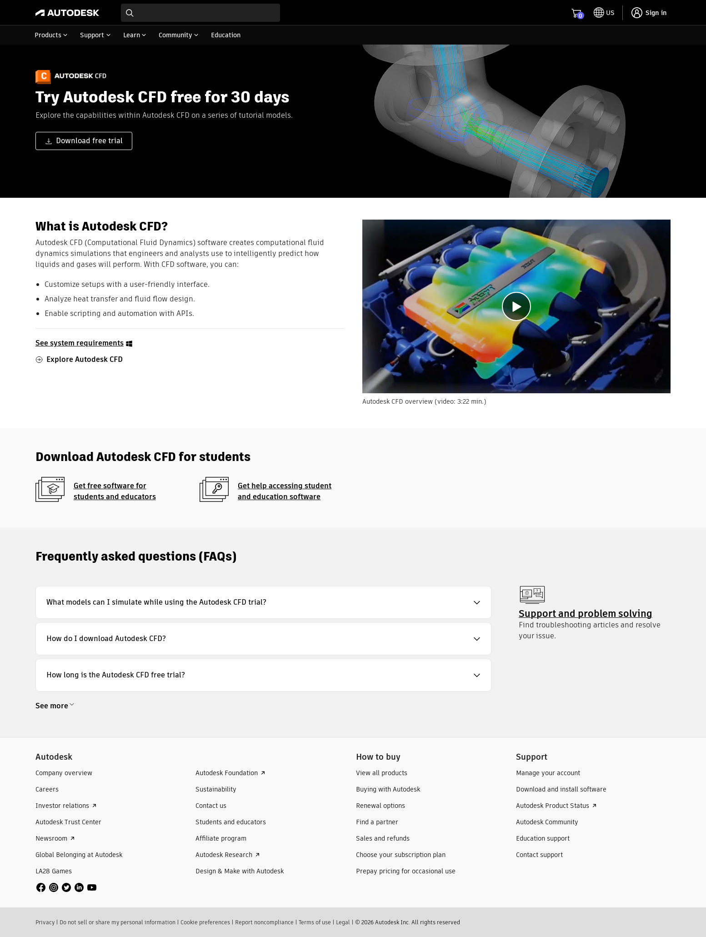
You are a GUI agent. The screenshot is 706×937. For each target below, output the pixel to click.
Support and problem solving (585, 613)
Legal (343, 922)
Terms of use (315, 922)
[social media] (66, 887)
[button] (263, 602)
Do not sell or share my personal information (117, 922)
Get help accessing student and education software (284, 491)
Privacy (45, 922)
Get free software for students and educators (115, 491)
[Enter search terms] (200, 13)
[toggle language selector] (604, 12)
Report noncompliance (264, 922)
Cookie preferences (205, 922)
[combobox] (200, 13)
